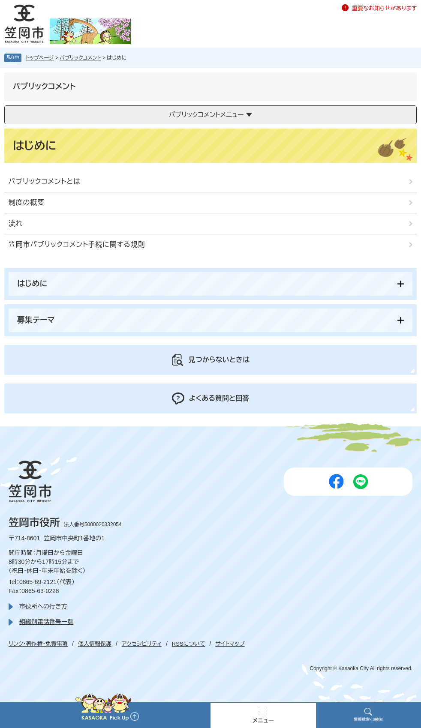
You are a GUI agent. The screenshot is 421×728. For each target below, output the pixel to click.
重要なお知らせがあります (384, 8)
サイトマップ (229, 644)
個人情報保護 (94, 644)
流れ (16, 223)
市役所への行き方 (43, 606)
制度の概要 (27, 202)
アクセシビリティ (142, 644)
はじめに (32, 283)
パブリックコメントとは (45, 181)
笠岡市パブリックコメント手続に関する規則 (77, 244)
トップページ (40, 58)
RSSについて (188, 644)
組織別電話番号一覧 (46, 621)
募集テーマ (35, 320)
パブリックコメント (80, 58)
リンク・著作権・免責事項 (38, 644)
